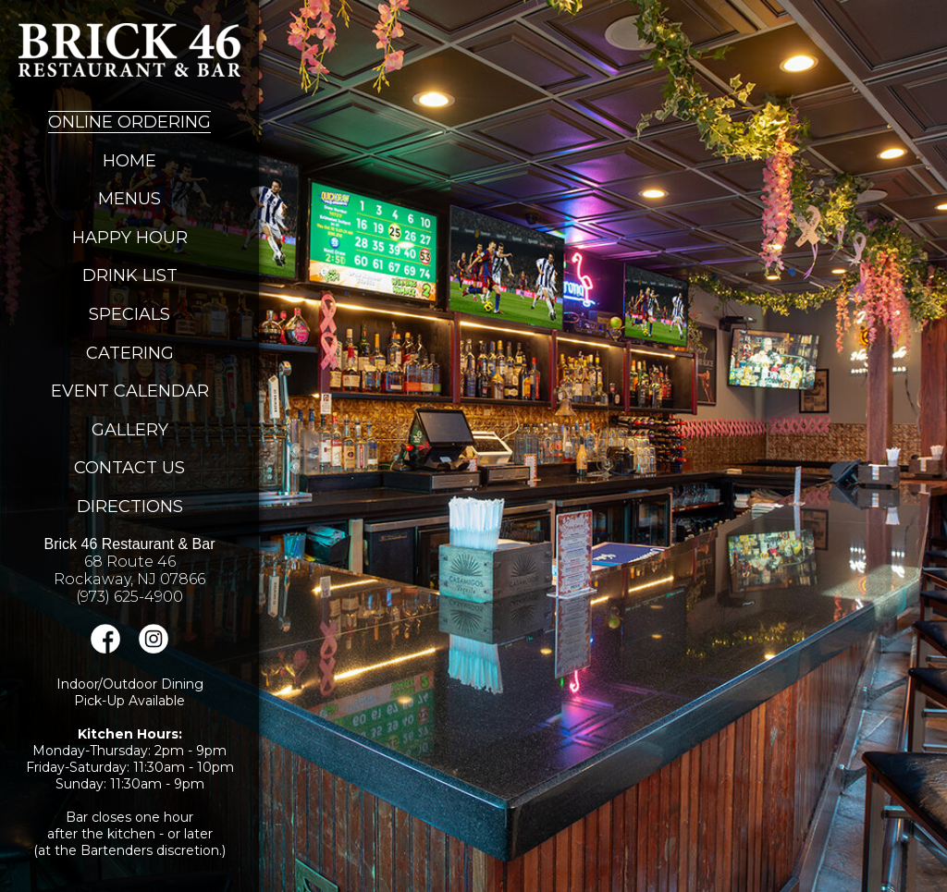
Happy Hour (130, 237)
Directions (130, 506)
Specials (129, 314)
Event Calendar (130, 391)
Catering (130, 353)
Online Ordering (129, 122)
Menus (129, 199)
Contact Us (129, 468)
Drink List (130, 275)
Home (129, 161)
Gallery (130, 430)
